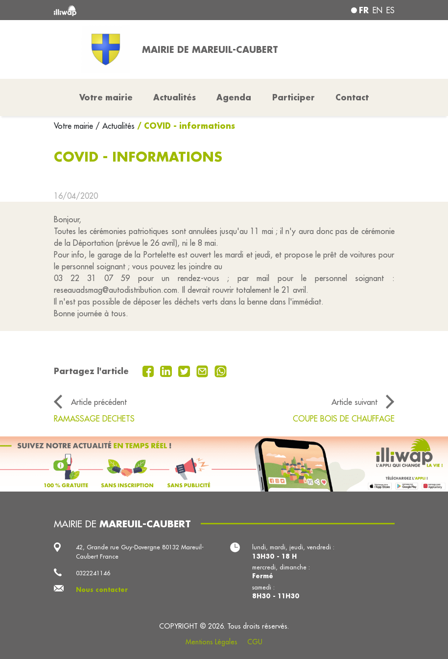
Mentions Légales (211, 641)
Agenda (233, 97)
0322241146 (93, 573)
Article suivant (354, 402)
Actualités (174, 97)
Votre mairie (74, 126)
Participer (293, 97)
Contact (352, 97)
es (390, 10)
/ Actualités (115, 126)
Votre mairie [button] (106, 97)
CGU (254, 641)
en (377, 10)
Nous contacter (102, 589)
